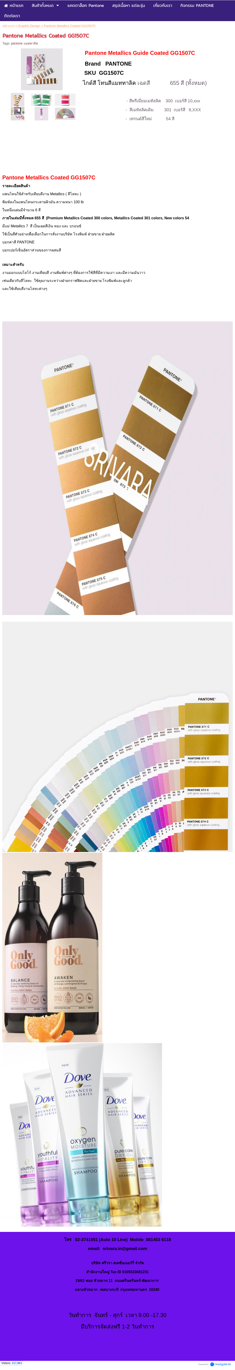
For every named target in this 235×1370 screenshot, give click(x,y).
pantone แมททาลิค (24, 43)
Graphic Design (29, 26)
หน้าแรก (8, 26)
